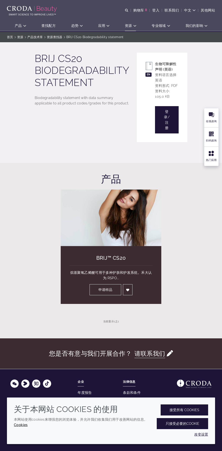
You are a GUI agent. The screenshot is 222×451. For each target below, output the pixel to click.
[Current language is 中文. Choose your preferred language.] (190, 10)
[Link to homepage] (194, 384)
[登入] (127, 289)
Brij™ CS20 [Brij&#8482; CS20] (111, 258)
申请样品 (105, 290)
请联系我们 (150, 353)
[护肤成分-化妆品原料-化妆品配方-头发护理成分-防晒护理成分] (32, 9)
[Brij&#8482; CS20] (111, 218)
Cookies (21, 425)
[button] (20, 26)
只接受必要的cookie (182, 424)
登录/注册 (167, 120)
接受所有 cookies (184, 410)
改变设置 (201, 434)
